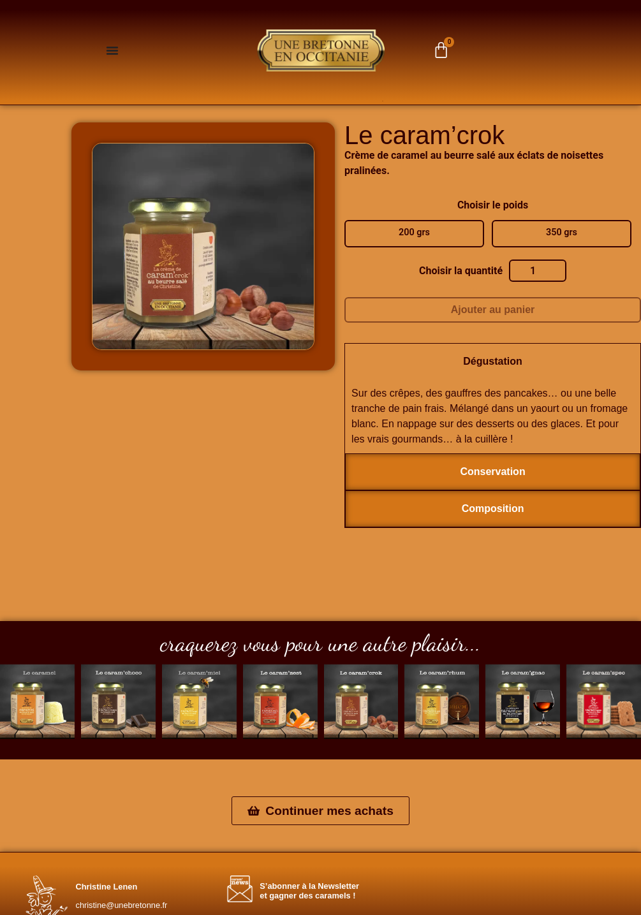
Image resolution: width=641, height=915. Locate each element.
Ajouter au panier (493, 309)
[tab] (492, 361)
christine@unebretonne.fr (122, 905)
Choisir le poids (492, 205)
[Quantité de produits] (537, 271)
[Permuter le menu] (112, 50)
